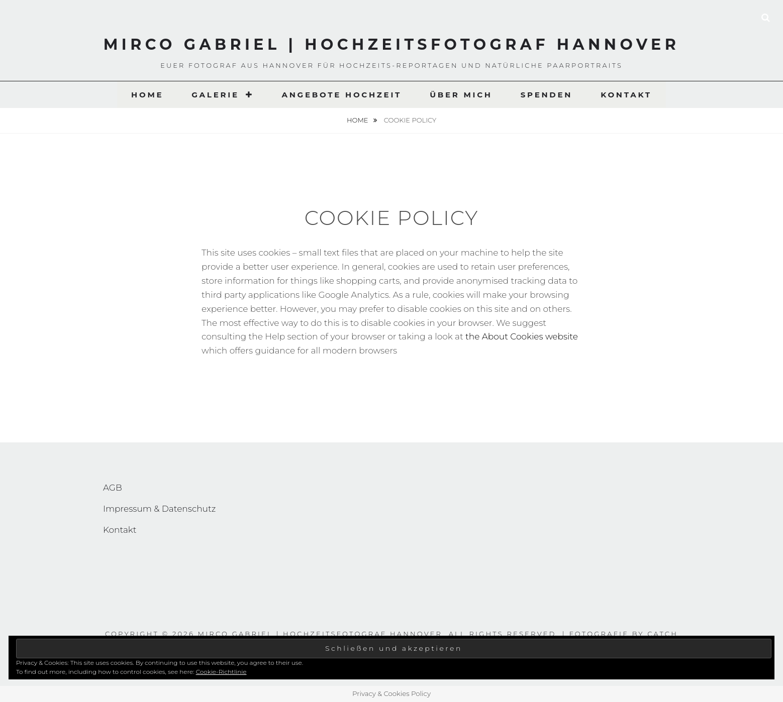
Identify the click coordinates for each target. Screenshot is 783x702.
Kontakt (626, 94)
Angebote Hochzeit (341, 94)
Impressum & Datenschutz (159, 509)
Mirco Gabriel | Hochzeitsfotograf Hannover (392, 44)
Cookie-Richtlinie (221, 671)
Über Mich (461, 94)
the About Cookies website (521, 336)
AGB (112, 488)
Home (147, 94)
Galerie (215, 94)
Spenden (546, 94)
